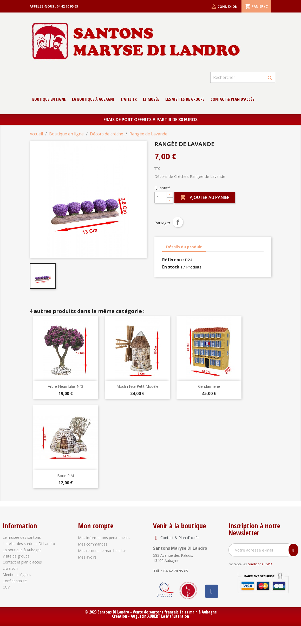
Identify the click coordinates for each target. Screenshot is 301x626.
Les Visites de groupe (184, 99)
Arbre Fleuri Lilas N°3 (65, 386)
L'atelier (129, 99)
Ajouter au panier (205, 197)
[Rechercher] (242, 77)
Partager (178, 222)
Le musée (151, 99)
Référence (173, 259)
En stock (170, 267)
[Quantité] (160, 197)
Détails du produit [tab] (184, 246)
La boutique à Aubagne (93, 99)
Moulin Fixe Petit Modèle (137, 386)
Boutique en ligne (49, 99)
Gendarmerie (209, 386)
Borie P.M (65, 475)
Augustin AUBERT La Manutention (160, 616)
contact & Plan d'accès (232, 99)
